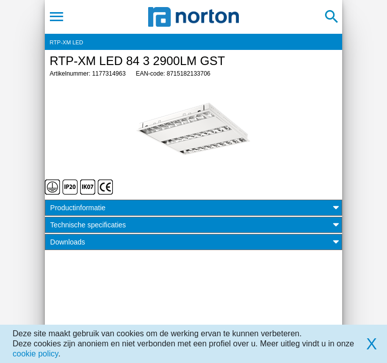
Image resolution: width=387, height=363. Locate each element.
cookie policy (35, 353)
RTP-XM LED (66, 42)
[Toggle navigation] (57, 17)
